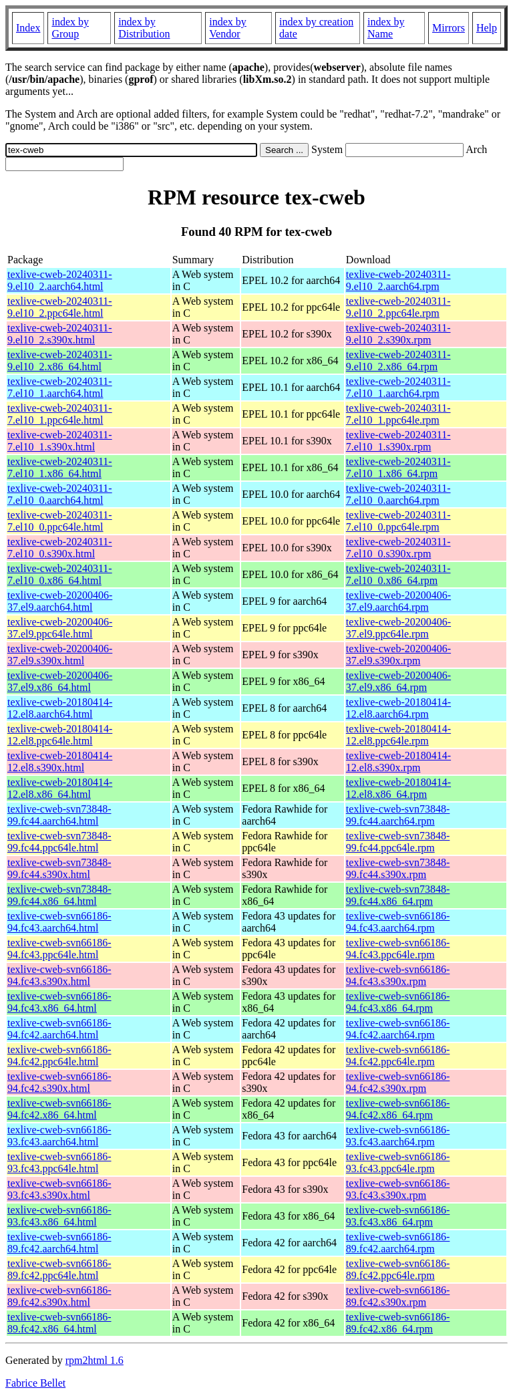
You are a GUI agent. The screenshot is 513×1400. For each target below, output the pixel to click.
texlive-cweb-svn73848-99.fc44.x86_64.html (59, 895)
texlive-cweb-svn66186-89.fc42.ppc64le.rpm (398, 1269)
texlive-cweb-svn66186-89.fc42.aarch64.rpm (398, 1242)
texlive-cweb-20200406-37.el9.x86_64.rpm (398, 681)
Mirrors (448, 27)
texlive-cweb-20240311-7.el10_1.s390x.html (59, 440)
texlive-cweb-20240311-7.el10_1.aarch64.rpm (398, 387)
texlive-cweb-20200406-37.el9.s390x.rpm (398, 654)
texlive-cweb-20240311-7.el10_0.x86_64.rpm (398, 574)
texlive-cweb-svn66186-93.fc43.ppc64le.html (59, 1162)
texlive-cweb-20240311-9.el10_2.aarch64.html (59, 280)
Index (28, 27)
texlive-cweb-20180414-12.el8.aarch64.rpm (398, 708)
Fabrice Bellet (35, 1383)
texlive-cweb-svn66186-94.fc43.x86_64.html (59, 1002)
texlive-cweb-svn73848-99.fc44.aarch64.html (59, 815)
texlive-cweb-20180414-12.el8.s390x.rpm (398, 761)
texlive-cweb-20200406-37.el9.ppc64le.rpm (398, 628)
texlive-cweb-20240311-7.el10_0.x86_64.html (59, 574)
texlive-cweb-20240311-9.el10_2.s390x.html (59, 333)
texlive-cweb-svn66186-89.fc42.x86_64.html (59, 1323)
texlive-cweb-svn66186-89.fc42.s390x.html (59, 1296)
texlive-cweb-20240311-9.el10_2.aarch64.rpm (398, 280)
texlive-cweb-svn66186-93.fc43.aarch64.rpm (398, 1135)
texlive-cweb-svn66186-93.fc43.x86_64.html (59, 1216)
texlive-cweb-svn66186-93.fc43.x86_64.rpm (398, 1216)
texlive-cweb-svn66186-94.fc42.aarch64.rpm (398, 1028)
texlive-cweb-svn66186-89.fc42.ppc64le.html (59, 1269)
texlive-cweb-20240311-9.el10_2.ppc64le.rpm (398, 307)
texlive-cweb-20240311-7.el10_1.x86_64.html (59, 467)
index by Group (70, 27)
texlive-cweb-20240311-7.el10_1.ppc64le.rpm (398, 414)
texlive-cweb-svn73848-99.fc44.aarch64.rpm (398, 815)
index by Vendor (227, 27)
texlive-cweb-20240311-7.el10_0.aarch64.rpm (398, 494)
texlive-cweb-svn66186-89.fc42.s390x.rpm (398, 1296)
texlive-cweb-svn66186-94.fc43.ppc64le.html (59, 948)
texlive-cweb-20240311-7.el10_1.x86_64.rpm (398, 467)
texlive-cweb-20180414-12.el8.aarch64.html (59, 708)
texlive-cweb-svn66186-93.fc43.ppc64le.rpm (398, 1162)
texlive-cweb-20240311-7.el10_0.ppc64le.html (59, 521)
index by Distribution (144, 27)
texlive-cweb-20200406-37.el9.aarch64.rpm (398, 601)
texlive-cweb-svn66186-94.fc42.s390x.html (59, 1082)
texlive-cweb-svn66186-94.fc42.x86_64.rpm (398, 1109)
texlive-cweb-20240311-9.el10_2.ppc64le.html (59, 307)
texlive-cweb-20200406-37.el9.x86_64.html (59, 681)
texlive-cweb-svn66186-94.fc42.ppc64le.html (59, 1055)
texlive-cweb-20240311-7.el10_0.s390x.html (59, 547)
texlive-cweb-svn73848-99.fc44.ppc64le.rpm (398, 841)
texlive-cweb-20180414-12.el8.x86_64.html (59, 788)
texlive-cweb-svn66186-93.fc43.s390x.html (59, 1189)
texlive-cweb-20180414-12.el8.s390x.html (59, 761)
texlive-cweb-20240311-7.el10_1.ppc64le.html (59, 414)
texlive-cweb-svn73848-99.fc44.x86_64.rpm (398, 895)
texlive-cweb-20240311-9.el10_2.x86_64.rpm (398, 360)
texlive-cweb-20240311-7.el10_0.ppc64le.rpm (398, 521)
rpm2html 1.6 (94, 1360)
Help (486, 27)
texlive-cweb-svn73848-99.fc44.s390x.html (59, 868)
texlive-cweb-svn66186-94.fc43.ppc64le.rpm (398, 948)
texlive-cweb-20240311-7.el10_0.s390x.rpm (398, 547)
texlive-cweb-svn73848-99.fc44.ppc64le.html (59, 841)
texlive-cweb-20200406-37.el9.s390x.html (59, 654)
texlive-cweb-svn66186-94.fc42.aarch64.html (59, 1028)
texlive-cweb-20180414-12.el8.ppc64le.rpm (398, 734)
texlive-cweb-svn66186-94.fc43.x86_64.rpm (398, 1002)
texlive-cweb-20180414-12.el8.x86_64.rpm (398, 788)
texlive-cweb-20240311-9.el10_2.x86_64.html (59, 360)
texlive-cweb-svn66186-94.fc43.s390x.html (59, 975)
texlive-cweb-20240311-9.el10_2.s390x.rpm (398, 333)
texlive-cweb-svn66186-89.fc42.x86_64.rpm (398, 1323)
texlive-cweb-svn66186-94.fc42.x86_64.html (59, 1109)
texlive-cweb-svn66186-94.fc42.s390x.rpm (398, 1082)
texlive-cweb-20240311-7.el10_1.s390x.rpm (398, 440)
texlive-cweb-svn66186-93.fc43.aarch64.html (59, 1135)
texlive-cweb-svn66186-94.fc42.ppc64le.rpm (398, 1055)
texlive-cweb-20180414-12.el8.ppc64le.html (59, 734)
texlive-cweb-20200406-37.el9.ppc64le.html (59, 628)
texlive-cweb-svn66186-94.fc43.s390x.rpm (398, 975)
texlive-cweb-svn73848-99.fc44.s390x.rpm (398, 868)
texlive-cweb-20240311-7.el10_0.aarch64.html (59, 494)
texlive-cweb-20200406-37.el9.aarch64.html (59, 601)
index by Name (386, 27)
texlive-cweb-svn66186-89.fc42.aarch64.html (59, 1242)
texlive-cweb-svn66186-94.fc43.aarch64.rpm (398, 922)
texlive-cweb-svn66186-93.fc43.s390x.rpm (398, 1189)
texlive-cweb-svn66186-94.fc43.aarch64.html (59, 922)
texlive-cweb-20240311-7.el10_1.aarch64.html (59, 387)
